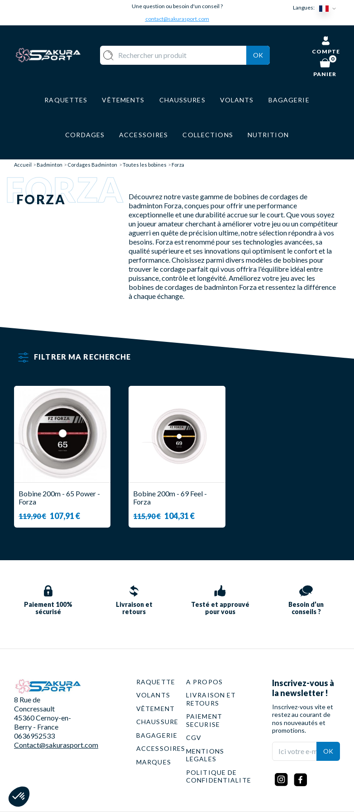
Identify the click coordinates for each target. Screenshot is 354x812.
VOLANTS (153, 695)
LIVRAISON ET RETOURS (211, 699)
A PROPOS (204, 682)
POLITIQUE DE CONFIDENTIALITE (218, 776)
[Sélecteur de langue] (329, 8)
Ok (258, 55)
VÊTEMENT (155, 708)
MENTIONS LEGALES (205, 755)
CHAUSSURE (157, 722)
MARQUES (153, 762)
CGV (193, 737)
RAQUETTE (155, 682)
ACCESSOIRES (160, 748)
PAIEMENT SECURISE (204, 720)
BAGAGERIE (156, 735)
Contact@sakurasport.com (56, 744)
